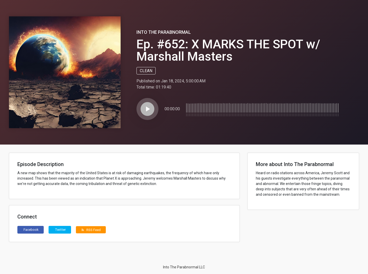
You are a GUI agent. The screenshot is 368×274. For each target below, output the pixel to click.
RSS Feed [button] (91, 230)
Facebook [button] (31, 229)
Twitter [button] (60, 229)
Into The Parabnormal (163, 32)
